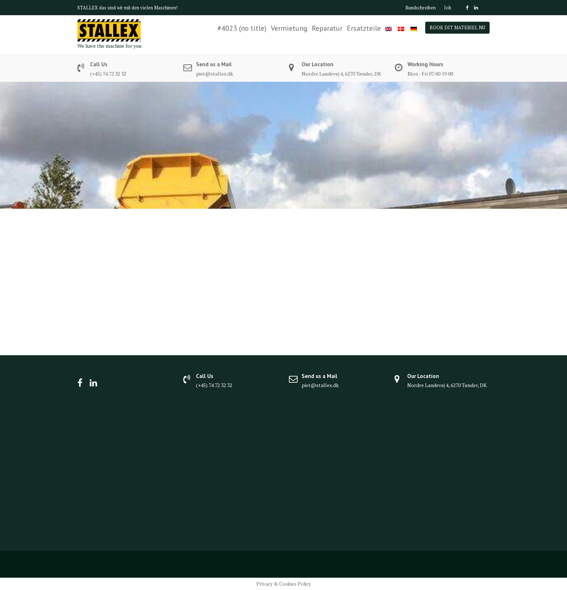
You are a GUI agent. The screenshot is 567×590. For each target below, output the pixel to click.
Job (447, 7)
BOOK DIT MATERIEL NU (457, 27)
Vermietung (289, 28)
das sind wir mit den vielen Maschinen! (138, 7)
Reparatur (327, 28)
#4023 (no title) (242, 28)
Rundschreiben (420, 7)
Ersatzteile (364, 28)
